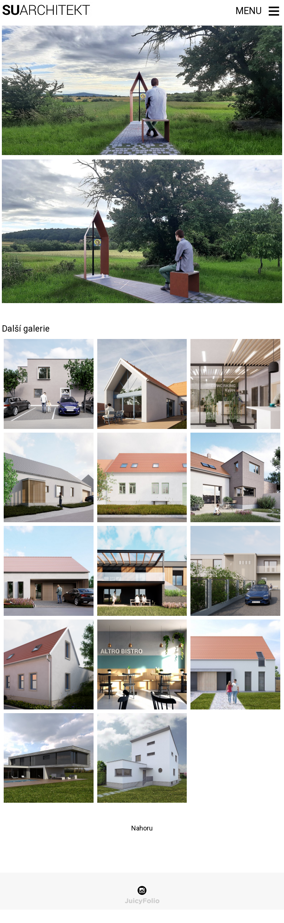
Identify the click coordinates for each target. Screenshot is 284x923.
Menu (249, 11)
